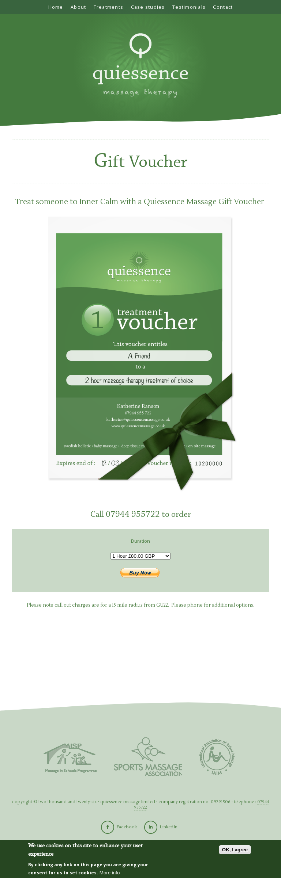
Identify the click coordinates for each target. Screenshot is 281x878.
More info (110, 873)
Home (55, 7)
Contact (223, 7)
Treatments (109, 7)
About (78, 7)
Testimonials (189, 7)
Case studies (148, 7)
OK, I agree (235, 850)
